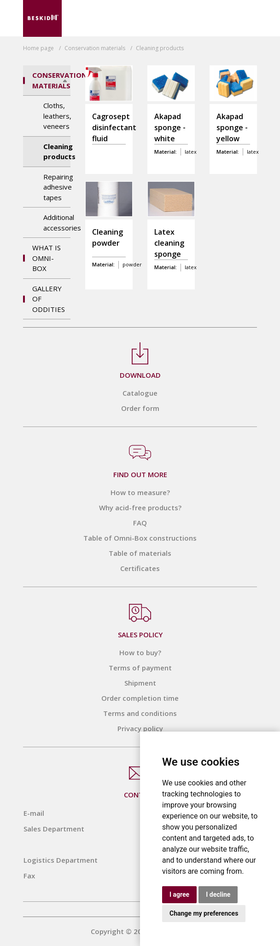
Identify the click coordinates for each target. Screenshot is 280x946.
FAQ (140, 522)
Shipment (140, 682)
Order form (140, 408)
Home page (38, 48)
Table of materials (140, 553)
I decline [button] (218, 894)
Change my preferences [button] (203, 913)
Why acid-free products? (140, 507)
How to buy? (140, 652)
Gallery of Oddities (48, 299)
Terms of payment (140, 667)
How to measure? (140, 492)
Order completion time (140, 698)
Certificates (140, 568)
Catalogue (140, 393)
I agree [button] (179, 894)
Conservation (94, 48)
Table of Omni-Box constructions (140, 537)
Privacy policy (140, 728)
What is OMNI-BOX (46, 258)
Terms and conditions (140, 713)
